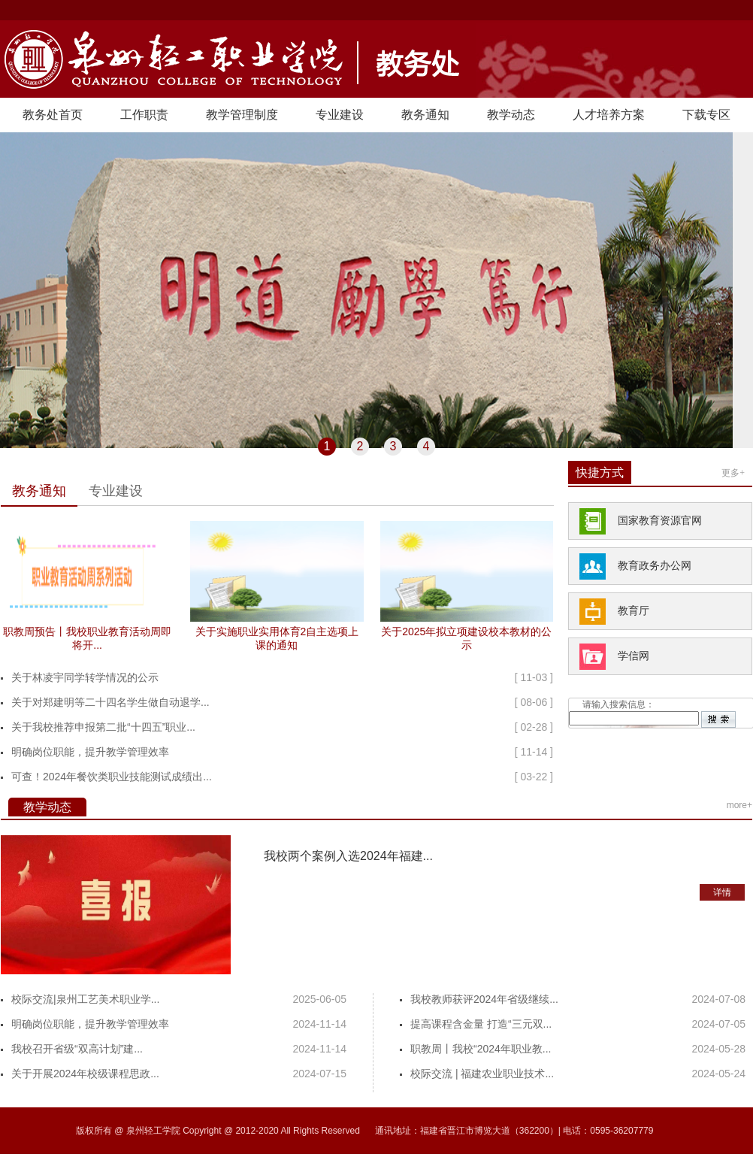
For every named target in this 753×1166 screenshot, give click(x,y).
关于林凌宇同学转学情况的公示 (85, 677)
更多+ (733, 473)
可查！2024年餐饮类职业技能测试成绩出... (111, 777)
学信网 (633, 656)
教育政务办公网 (654, 565)
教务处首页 (53, 114)
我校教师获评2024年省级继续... (484, 999)
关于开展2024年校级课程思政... (85, 1074)
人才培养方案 (609, 114)
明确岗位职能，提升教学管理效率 (90, 752)
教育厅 (633, 610)
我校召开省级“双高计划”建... (77, 1049)
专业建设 (340, 114)
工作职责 (144, 114)
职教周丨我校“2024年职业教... (480, 1049)
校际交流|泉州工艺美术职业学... (85, 999)
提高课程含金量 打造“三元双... (481, 1024)
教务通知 (425, 114)
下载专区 (706, 114)
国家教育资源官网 (660, 520)
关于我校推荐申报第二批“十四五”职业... (103, 727)
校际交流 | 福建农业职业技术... (482, 1074)
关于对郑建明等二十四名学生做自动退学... (110, 702)
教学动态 (511, 114)
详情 (722, 892)
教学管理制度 (242, 114)
